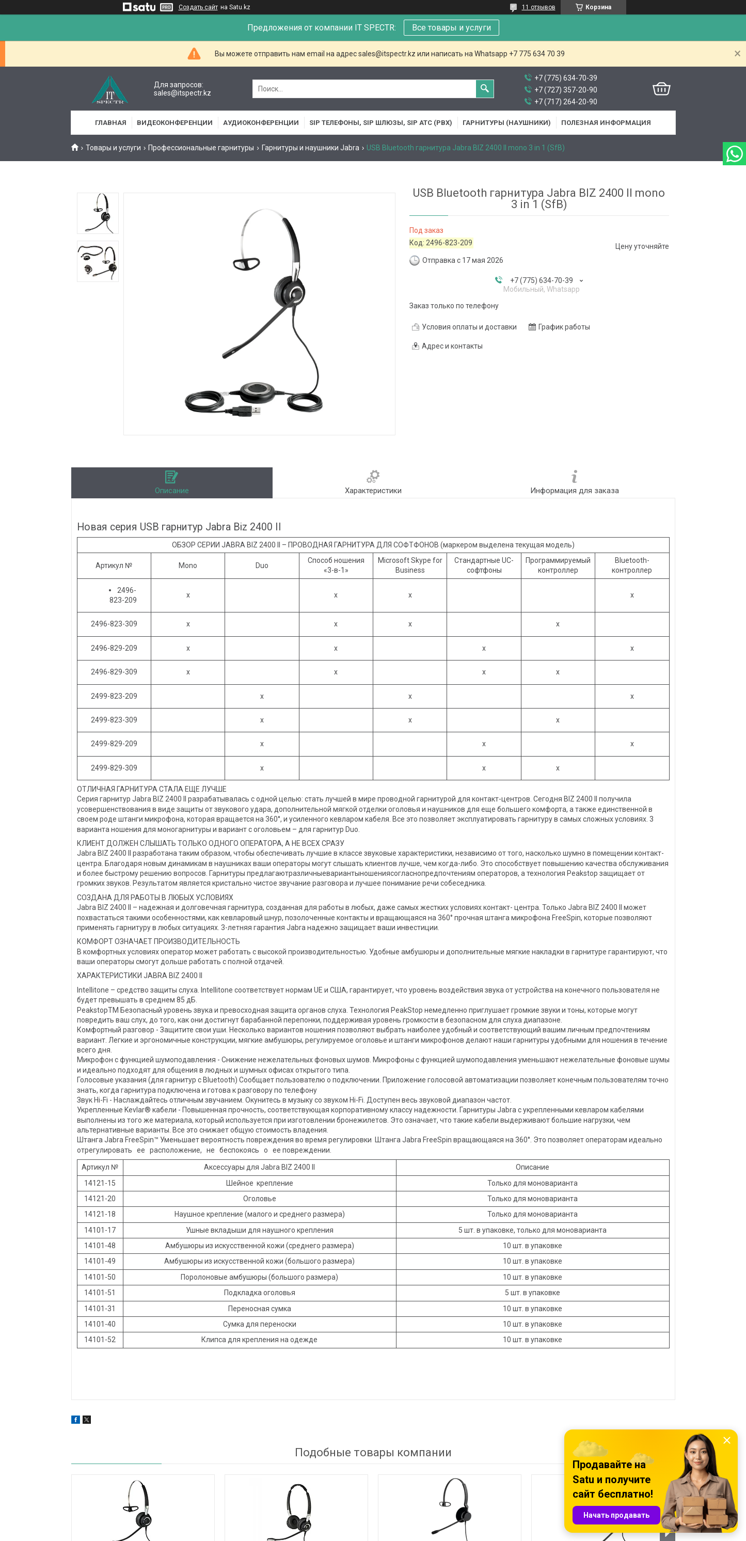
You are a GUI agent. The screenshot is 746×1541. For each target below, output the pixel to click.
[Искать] (485, 89)
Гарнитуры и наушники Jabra (310, 148)
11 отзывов (538, 7)
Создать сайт (198, 7)
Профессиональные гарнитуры (201, 148)
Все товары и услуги (451, 28)
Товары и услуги (113, 148)
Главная (110, 123)
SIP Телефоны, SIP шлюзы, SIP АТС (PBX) (380, 123)
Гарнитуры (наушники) (507, 123)
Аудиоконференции (261, 123)
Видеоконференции (175, 123)
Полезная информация (606, 123)
